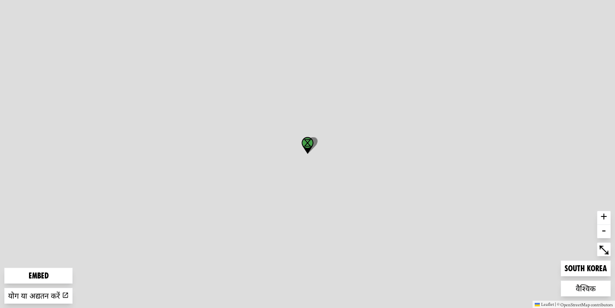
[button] (307, 145)
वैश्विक (589, 287)
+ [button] (603, 218)
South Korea (585, 267)
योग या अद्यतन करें (38, 295)
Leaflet (544, 304)
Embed (39, 275)
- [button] (603, 231)
